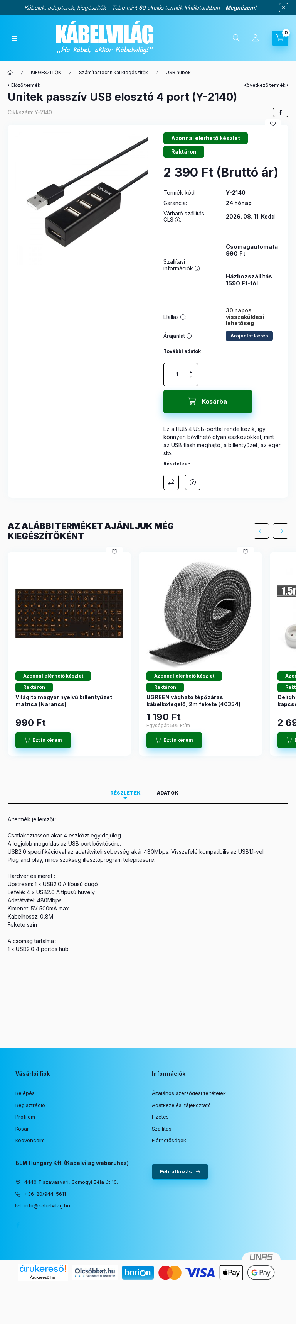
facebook (17, 1225)
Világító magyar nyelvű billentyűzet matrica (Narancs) (63, 700)
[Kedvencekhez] (273, 124)
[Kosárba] (207, 401)
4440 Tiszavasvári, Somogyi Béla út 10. (71, 1182)
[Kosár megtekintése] (280, 38)
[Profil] (255, 38)
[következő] (280, 531)
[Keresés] (236, 38)
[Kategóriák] (15, 38)
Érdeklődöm (192, 482)
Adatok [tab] (167, 793)
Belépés (25, 1093)
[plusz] (191, 369)
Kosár (22, 1129)
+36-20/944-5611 (45, 1194)
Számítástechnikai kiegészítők (113, 72)
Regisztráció (30, 1105)
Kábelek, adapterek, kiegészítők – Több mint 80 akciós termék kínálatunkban (122, 7)
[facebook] (280, 112)
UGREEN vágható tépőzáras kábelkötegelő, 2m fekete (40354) (193, 700)
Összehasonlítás (171, 482)
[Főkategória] (10, 72)
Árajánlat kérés (249, 335)
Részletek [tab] (125, 793)
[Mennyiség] (177, 374)
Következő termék (265, 85)
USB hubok (178, 72)
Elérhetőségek (169, 1140)
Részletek (175, 463)
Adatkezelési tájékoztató (181, 1105)
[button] (81, 198)
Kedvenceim (30, 1140)
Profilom (25, 1117)
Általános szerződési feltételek (189, 1093)
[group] (148, 653)
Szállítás (162, 1129)
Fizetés (160, 1117)
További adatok (182, 351)
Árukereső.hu (42, 1277)
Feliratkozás (176, 1171)
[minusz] (191, 380)
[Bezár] (283, 7)
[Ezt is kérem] (43, 740)
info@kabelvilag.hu (47, 1205)
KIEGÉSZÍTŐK (46, 72)
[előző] (261, 531)
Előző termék (25, 85)
